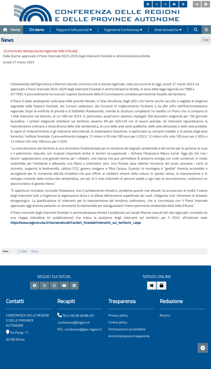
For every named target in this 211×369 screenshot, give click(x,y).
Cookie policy (117, 322)
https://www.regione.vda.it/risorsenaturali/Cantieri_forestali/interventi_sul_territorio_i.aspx (75, 222)
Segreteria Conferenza (123, 30)
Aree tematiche (168, 30)
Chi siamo (36, 30)
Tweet (5, 251)
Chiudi (206, 39)
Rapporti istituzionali (74, 30)
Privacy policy (118, 315)
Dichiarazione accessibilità (126, 329)
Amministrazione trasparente (129, 336)
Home (11, 30)
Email (24, 251)
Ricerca (165, 315)
